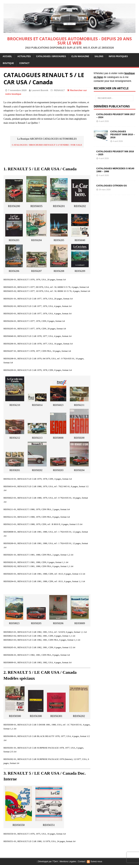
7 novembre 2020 (17, 90)
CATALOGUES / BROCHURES (51, 56)
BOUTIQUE (8, 63)
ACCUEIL (7, 56)
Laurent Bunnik (40, 90)
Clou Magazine (80, 56)
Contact (81, 861)
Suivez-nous (94, 861)
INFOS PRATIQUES (118, 56)
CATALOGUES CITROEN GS (111, 185)
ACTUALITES (24, 56)
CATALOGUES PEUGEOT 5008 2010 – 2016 (122, 134)
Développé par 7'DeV (48, 861)
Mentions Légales (68, 861)
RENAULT (59, 90)
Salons (98, 56)
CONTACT (24, 63)
